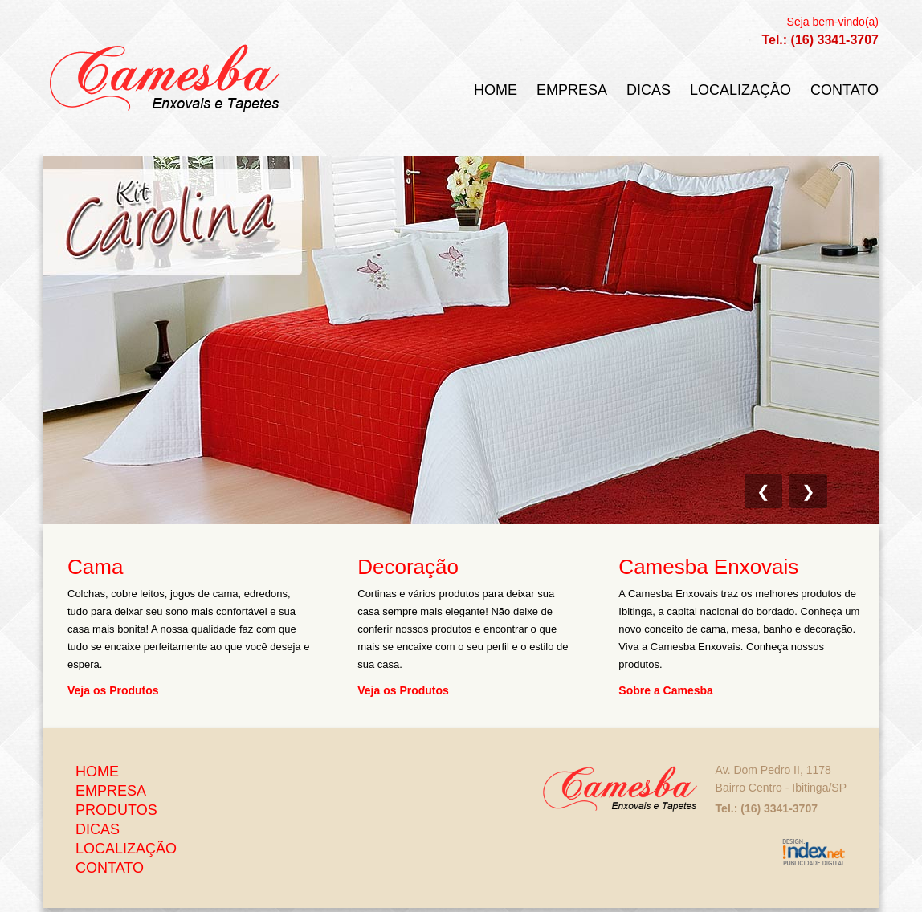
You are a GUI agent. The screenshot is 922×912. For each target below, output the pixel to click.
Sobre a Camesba (665, 690)
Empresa (571, 89)
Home (495, 89)
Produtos (116, 810)
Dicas (648, 89)
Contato (844, 89)
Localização (740, 89)
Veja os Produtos (113, 690)
